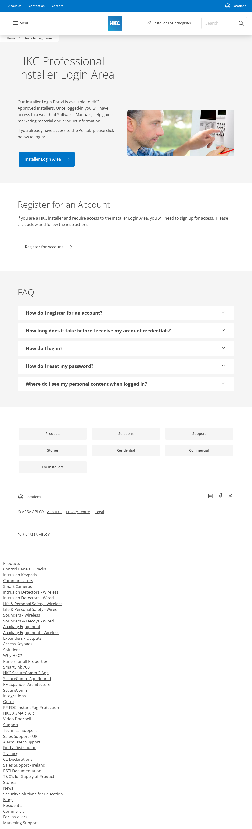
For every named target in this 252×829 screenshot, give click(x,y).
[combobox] (224, 23)
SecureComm (15, 690)
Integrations (14, 696)
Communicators (18, 580)
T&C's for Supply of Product (28, 776)
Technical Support (20, 730)
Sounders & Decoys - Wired (28, 621)
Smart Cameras (17, 586)
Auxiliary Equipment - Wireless (31, 632)
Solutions (12, 650)
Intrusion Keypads (20, 575)
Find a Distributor (19, 747)
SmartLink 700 (16, 667)
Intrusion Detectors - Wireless (31, 592)
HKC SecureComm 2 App (26, 672)
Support (10, 724)
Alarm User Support (21, 742)
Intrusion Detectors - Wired (28, 598)
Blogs (8, 799)
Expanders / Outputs (22, 638)
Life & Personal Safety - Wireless (32, 603)
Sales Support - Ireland (24, 765)
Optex (8, 701)
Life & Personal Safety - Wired (30, 609)
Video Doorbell (17, 719)
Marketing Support (20, 823)
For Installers (15, 817)
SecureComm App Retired (27, 678)
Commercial (14, 811)
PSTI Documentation (22, 771)
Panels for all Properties (25, 661)
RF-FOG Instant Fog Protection (31, 707)
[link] (14, 6)
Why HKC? (12, 655)
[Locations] (235, 6)
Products (11, 563)
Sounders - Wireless (21, 615)
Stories (9, 782)
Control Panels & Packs (24, 569)
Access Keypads (17, 644)
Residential (13, 805)
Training (10, 753)
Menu (24, 23)
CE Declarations (17, 759)
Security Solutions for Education (33, 794)
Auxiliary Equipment (21, 626)
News (8, 788)
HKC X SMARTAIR (18, 713)
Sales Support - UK (20, 736)
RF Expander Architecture (26, 684)
